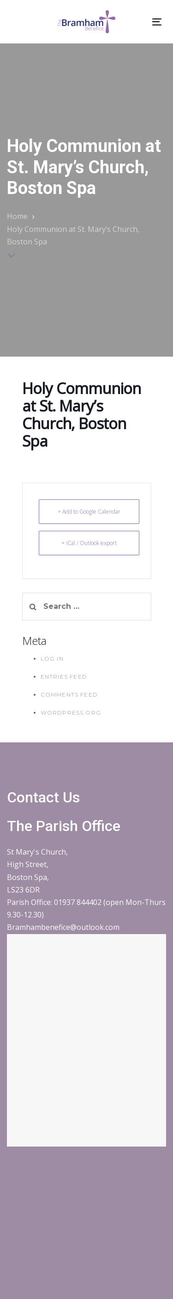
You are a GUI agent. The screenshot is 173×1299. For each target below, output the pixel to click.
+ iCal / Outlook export (89, 543)
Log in (52, 658)
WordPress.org (71, 712)
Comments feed (69, 694)
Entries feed (64, 676)
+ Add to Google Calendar (89, 512)
